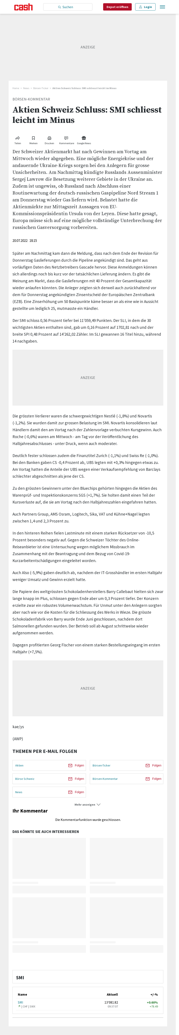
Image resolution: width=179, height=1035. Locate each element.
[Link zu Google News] (83, 139)
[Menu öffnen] (162, 7)
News (26, 88)
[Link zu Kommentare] (66, 139)
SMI (20, 1002)
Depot (117, 7)
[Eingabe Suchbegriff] (67, 7)
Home (15, 88)
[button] (88, 804)
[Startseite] (23, 7)
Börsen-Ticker (40, 88)
